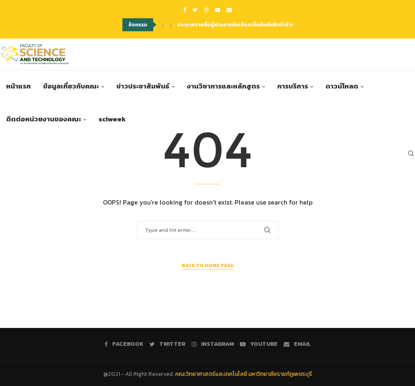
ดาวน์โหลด (341, 87)
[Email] (229, 10)
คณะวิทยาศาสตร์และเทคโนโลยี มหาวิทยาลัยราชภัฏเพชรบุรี (243, 374)
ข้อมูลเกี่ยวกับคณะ (71, 87)
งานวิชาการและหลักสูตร (223, 87)
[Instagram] (206, 10)
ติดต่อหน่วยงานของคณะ (43, 120)
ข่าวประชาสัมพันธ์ (142, 87)
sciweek (112, 120)
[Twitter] (195, 10)
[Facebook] (184, 10)
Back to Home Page (208, 265)
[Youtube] (217, 10)
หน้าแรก (18, 87)
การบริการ (292, 87)
